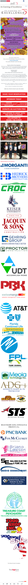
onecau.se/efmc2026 (14, 60)
